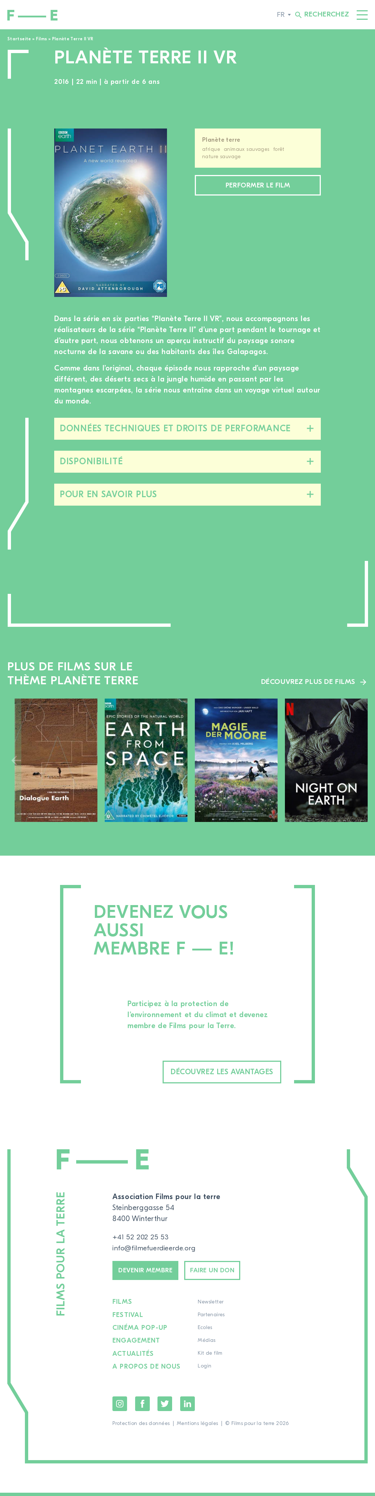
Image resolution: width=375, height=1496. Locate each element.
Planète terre (221, 140)
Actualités (133, 1357)
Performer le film (258, 186)
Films (41, 38)
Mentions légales (197, 1427)
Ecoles (205, 1332)
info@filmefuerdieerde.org (156, 1249)
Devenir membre (149, 1273)
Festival (128, 1319)
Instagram (119, 1407)
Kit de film (210, 1358)
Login (205, 1370)
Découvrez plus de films (307, 682)
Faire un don (225, 1273)
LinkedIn (187, 1407)
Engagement (136, 1344)
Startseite (19, 38)
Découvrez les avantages (209, 1073)
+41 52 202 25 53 (141, 1238)
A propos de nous (146, 1370)
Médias (207, 1345)
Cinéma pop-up (140, 1332)
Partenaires (212, 1319)
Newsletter (211, 1306)
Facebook (142, 1407)
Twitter (164, 1407)
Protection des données (141, 1427)
